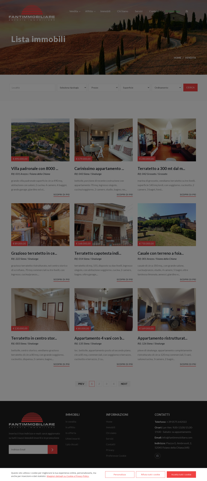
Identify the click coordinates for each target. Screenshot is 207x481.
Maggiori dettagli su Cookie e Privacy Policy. (68, 476)
